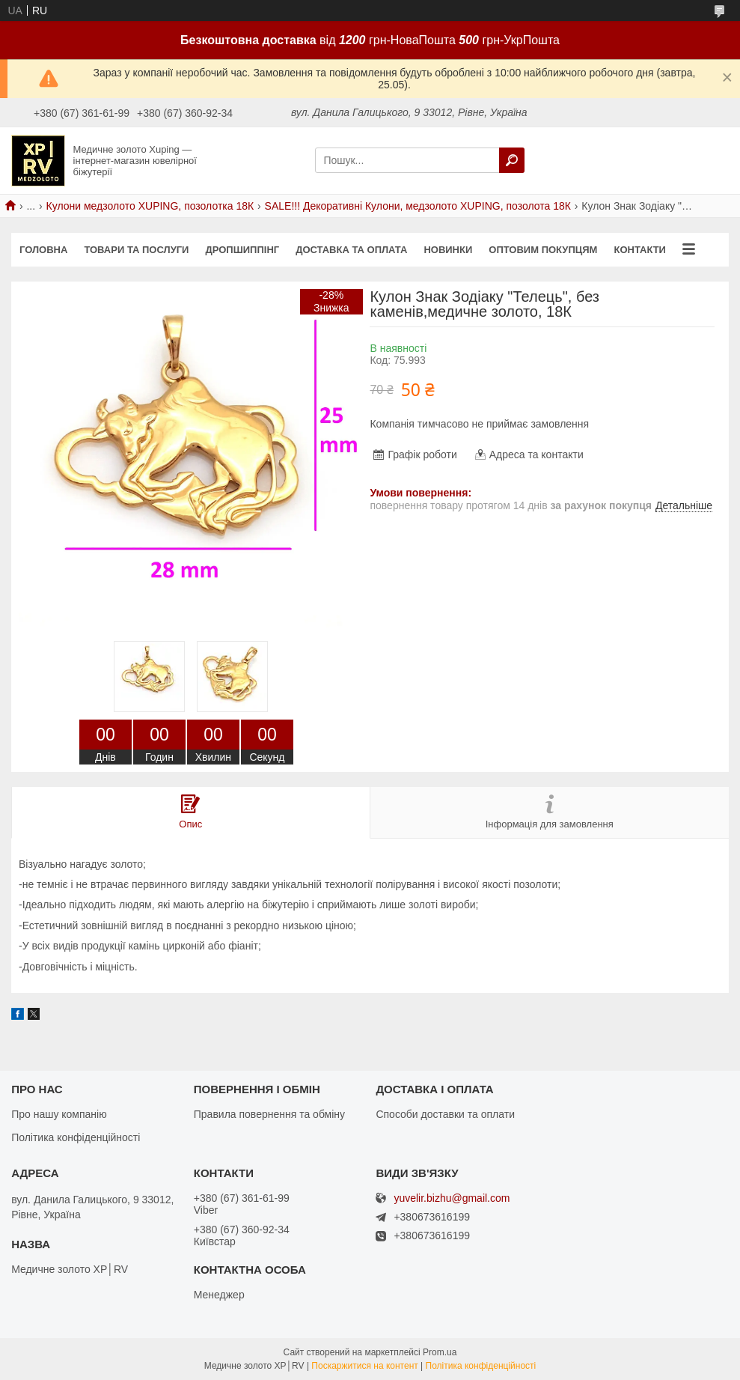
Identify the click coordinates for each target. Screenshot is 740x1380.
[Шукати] (512, 160)
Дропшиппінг (242, 249)
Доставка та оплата (351, 249)
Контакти (640, 249)
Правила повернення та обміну (269, 1114)
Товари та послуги (136, 249)
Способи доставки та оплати (445, 1114)
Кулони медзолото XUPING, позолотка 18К (150, 206)
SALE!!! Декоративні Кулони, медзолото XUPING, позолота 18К (418, 206)
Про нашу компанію (59, 1114)
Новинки (447, 249)
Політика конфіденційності (75, 1137)
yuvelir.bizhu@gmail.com (452, 1198)
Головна (43, 249)
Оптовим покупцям (543, 249)
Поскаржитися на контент (364, 1366)
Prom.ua (439, 1352)
